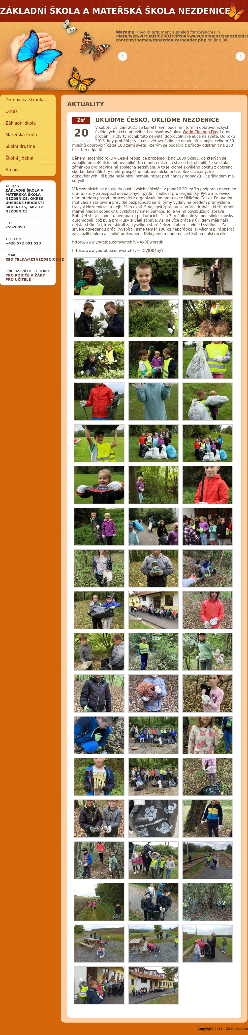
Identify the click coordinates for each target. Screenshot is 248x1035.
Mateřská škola (21, 134)
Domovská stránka (25, 99)
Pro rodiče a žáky (25, 275)
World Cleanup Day (200, 132)
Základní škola (20, 123)
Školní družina (20, 146)
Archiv (12, 169)
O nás (11, 111)
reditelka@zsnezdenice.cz (34, 259)
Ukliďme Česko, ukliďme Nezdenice (157, 120)
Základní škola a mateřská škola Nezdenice (115, 11)
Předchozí (122, 56)
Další (240, 56)
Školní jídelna (19, 158)
